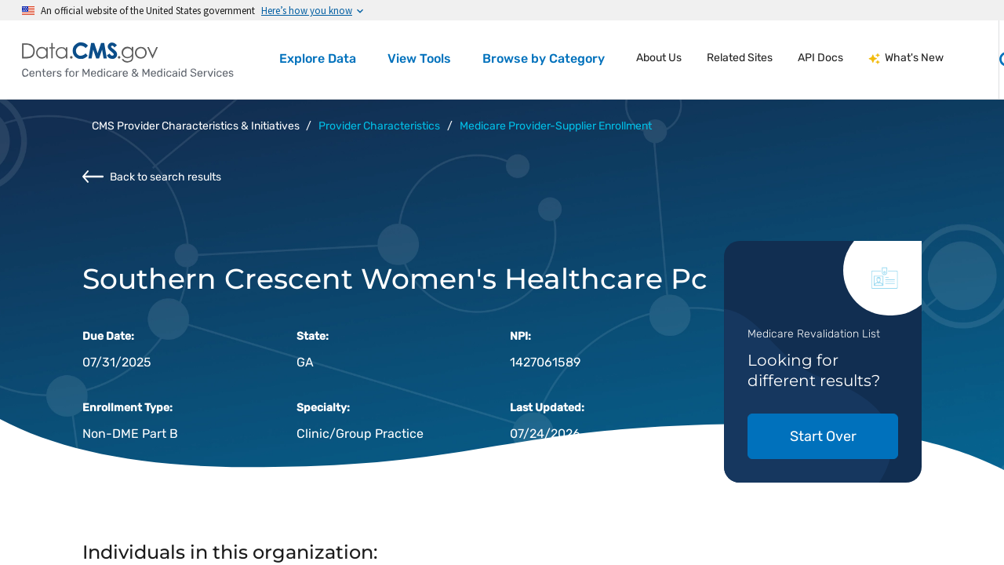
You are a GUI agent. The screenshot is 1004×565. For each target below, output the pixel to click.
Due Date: (108, 336)
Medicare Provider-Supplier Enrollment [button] (556, 126)
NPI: (520, 336)
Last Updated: (547, 407)
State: (312, 336)
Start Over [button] (823, 436)
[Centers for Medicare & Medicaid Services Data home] (128, 60)
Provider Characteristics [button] (379, 126)
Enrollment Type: (127, 407)
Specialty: (323, 407)
